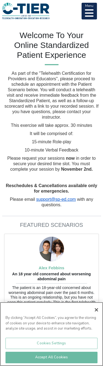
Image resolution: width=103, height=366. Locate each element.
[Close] (96, 310)
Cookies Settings (51, 343)
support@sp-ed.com (56, 199)
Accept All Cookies (51, 357)
